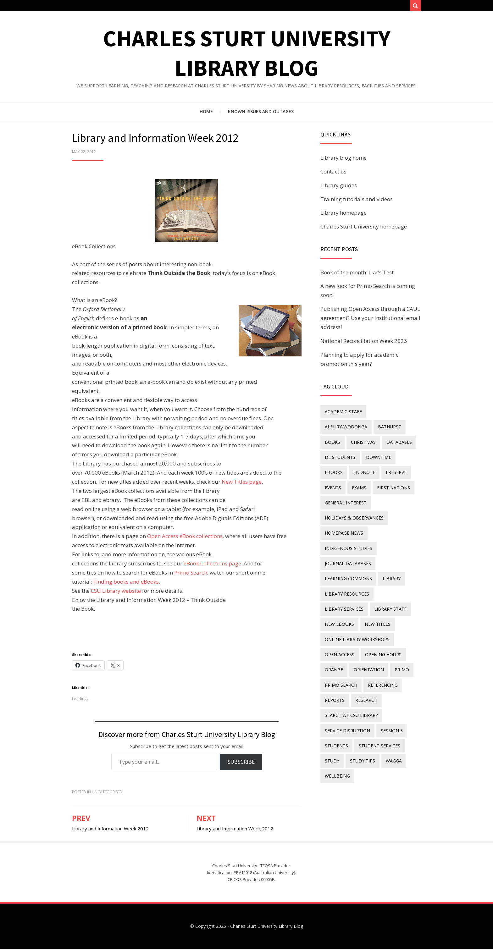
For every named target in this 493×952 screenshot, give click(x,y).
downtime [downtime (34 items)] (336, 456)
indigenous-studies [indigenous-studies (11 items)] (348, 524)
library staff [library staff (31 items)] (340, 579)
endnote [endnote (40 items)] (396, 456)
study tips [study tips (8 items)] (360, 717)
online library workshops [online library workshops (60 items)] (356, 607)
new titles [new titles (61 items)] (337, 593)
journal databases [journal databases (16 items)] (347, 538)
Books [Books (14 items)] (364, 428)
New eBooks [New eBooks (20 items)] (380, 579)
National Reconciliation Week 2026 (363, 344)
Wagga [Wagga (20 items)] (389, 717)
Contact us (333, 174)
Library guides (338, 188)
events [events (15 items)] (362, 469)
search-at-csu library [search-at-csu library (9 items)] (350, 676)
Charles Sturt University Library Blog (266, 929)
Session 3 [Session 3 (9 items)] (389, 690)
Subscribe (241, 764)
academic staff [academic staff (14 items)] (342, 414)
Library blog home (343, 160)
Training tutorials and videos (356, 202)
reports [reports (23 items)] (334, 662)
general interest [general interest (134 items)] (387, 483)
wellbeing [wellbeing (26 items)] (336, 731)
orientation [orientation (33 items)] (366, 635)
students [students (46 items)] (335, 704)
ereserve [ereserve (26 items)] (334, 469)
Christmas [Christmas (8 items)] (392, 428)
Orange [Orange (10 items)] (333, 635)
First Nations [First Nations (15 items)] (340, 483)
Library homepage (343, 215)
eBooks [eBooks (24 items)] (367, 456)
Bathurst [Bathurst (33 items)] (335, 428)
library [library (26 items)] (389, 552)
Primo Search (190, 575)
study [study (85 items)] (331, 717)
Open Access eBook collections (185, 539)
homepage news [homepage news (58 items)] (343, 511)
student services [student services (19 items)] (377, 704)
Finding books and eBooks (126, 584)
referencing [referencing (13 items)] (380, 648)
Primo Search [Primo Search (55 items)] (340, 648)
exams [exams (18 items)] (386, 469)
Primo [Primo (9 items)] (397, 635)
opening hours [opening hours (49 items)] (381, 621)
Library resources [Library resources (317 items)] (346, 566)
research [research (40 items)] (364, 662)
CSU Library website (116, 593)
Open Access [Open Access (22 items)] (339, 621)
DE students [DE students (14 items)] (373, 442)
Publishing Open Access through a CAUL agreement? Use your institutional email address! (370, 321)
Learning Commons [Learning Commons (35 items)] (347, 552)
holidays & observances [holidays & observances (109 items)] (353, 497)
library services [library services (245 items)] (396, 566)
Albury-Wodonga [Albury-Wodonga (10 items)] (391, 414)
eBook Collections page (212, 566)
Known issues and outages (261, 115)
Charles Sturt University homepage (363, 229)
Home (206, 115)
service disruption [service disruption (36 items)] (346, 690)
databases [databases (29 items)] (337, 442)
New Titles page (242, 484)
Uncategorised (107, 795)
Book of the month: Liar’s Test (357, 275)
